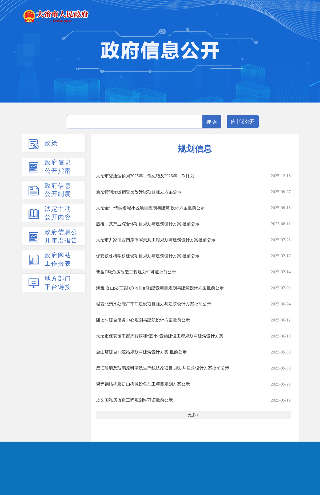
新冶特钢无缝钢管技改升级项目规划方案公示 (138, 192)
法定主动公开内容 (58, 213)
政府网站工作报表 (58, 259)
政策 (51, 143)
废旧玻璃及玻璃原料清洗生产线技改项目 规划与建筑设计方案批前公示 (162, 368)
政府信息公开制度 (58, 189)
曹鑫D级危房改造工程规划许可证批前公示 (136, 272)
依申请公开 (243, 121)
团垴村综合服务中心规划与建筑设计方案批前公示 (143, 320)
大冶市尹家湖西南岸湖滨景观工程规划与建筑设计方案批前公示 (155, 240)
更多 (192, 414)
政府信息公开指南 (58, 166)
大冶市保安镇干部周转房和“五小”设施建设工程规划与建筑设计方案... (161, 336)
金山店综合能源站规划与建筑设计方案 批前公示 (141, 352)
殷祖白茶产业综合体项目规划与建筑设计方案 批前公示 (147, 224)
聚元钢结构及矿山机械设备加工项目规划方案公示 (143, 384)
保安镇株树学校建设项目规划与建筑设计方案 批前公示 (147, 256)
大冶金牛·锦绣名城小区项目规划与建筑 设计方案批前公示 (150, 208)
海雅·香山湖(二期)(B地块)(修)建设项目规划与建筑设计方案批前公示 (160, 288)
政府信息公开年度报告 (61, 236)
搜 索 (211, 122)
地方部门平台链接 (58, 282)
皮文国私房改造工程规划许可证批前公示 (134, 400)
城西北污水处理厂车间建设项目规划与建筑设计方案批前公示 (153, 304)
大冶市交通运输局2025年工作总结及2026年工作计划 (145, 176)
